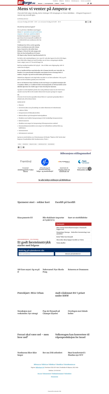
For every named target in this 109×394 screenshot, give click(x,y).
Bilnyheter (40, 3)
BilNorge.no (37, 365)
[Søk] (88, 3)
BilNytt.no (61, 0)
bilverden (51, 144)
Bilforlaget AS (40, 368)
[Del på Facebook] (86, 22)
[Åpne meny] (91, 3)
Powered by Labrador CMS (54, 392)
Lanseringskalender (49, 3)
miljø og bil (33, 144)
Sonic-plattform (31, 34)
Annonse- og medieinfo (86, 0)
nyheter (25, 144)
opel (19, 144)
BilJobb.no (67, 0)
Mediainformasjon (57, 374)
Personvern (54, 377)
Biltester (57, 3)
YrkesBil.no (55, 0)
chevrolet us (42, 144)
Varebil (62, 3)
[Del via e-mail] (90, 22)
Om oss (40, 374)
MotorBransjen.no (75, 0)
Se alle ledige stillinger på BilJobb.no (54, 180)
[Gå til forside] (26, 2)
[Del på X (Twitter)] (88, 22)
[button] (90, 169)
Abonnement (47, 374)
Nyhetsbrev (68, 374)
